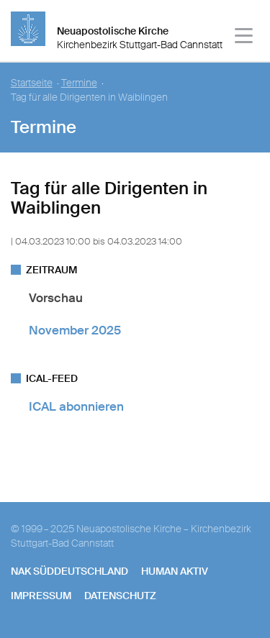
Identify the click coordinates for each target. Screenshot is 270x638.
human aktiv (174, 571)
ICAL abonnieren (76, 406)
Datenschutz (120, 595)
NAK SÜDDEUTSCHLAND (69, 571)
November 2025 (75, 330)
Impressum (41, 595)
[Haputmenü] (244, 37)
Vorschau (56, 298)
